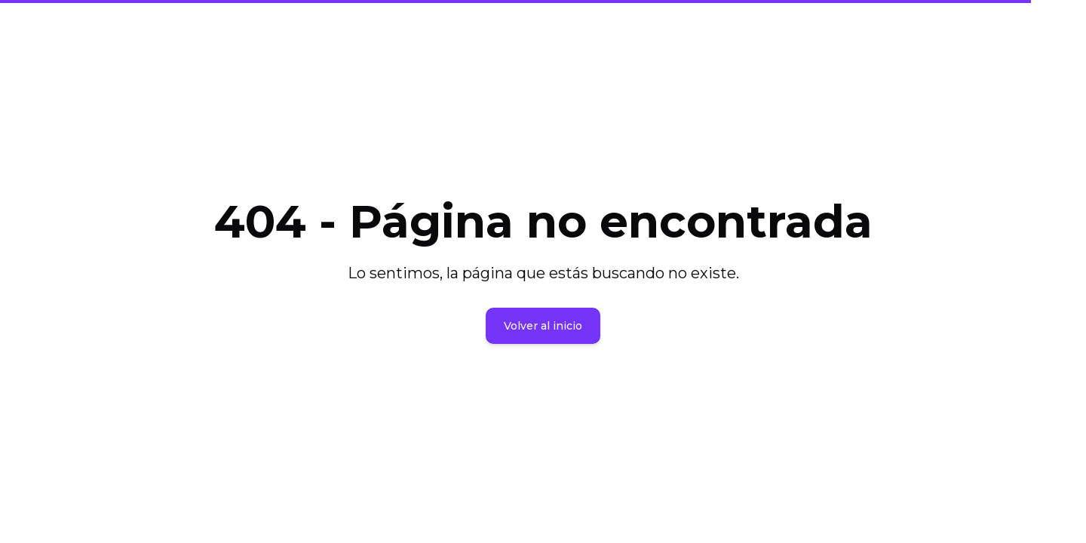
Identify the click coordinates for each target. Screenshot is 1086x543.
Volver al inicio (543, 326)
